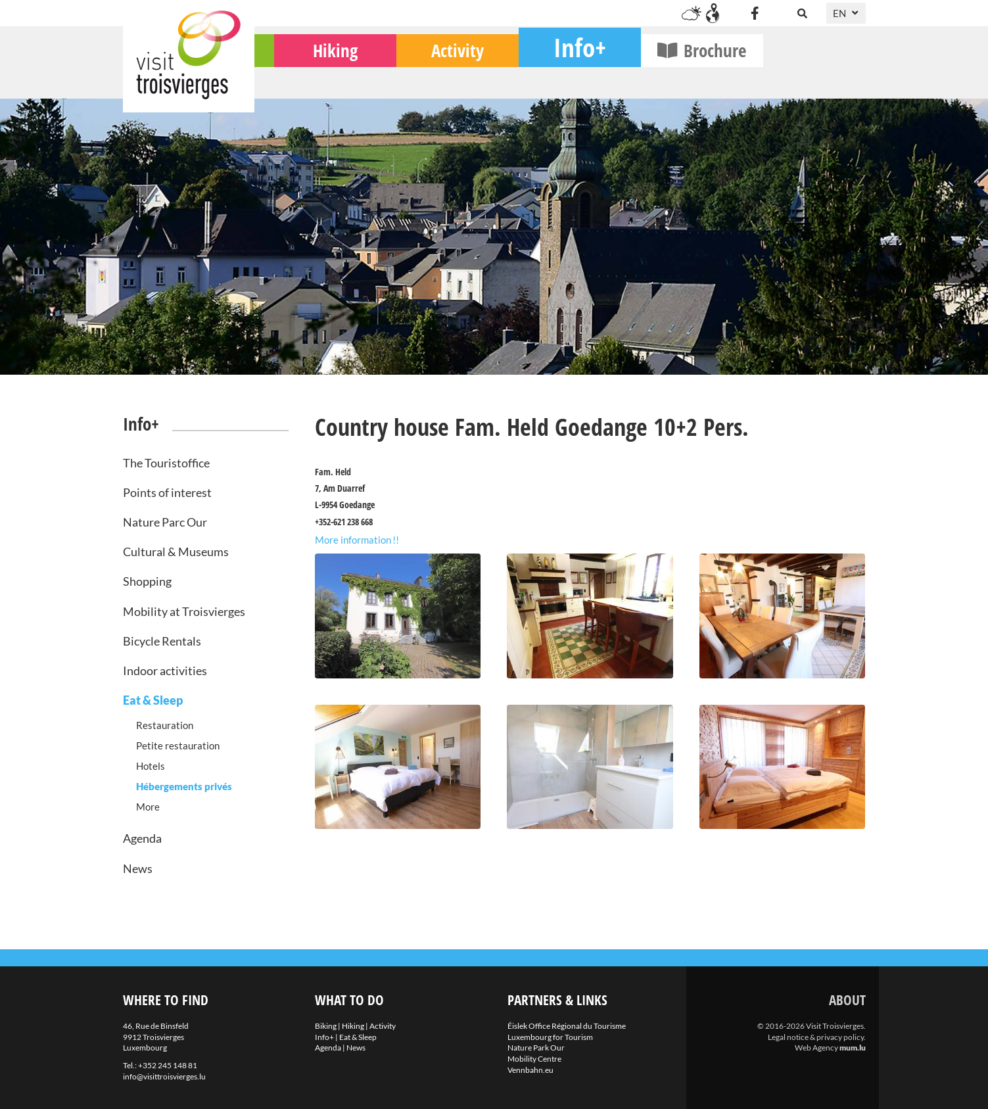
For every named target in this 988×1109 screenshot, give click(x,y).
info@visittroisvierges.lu (164, 1076)
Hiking (437, 79)
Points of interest (167, 492)
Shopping (147, 581)
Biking (315, 79)
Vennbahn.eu (530, 1070)
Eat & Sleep (153, 700)
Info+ (682, 76)
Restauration (164, 725)
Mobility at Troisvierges (184, 611)
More (148, 807)
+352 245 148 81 (167, 1065)
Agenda (142, 838)
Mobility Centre (534, 1059)
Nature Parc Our (165, 522)
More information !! (357, 540)
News (138, 868)
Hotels (150, 766)
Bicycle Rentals (162, 641)
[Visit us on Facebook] (755, 13)
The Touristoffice (166, 463)
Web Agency (816, 1047)
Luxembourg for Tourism (550, 1037)
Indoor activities (165, 670)
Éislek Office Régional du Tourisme (566, 1026)
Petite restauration (178, 745)
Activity (560, 79)
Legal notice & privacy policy (816, 1037)
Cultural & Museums (176, 551)
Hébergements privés (184, 786)
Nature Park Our (536, 1047)
